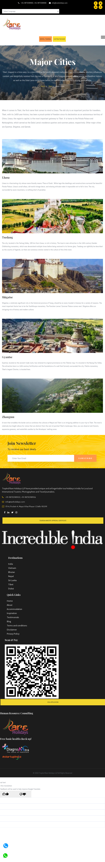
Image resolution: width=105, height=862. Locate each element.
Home (43, 86)
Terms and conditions (17, 625)
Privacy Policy (13, 634)
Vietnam (12, 568)
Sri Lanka (12, 580)
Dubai (11, 588)
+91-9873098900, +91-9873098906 (33, 3)
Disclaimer (12, 629)
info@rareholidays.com (60, 3)
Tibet (50, 86)
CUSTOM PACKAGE (59, 39)
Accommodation (14, 609)
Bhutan (11, 572)
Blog (9, 621)
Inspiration (12, 613)
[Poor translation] (22, 794)
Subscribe (85, 458)
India (10, 564)
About (9, 605)
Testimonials (13, 617)
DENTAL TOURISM (45, 39)
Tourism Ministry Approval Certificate (53, 521)
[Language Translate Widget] (30, 11)
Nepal (11, 576)
